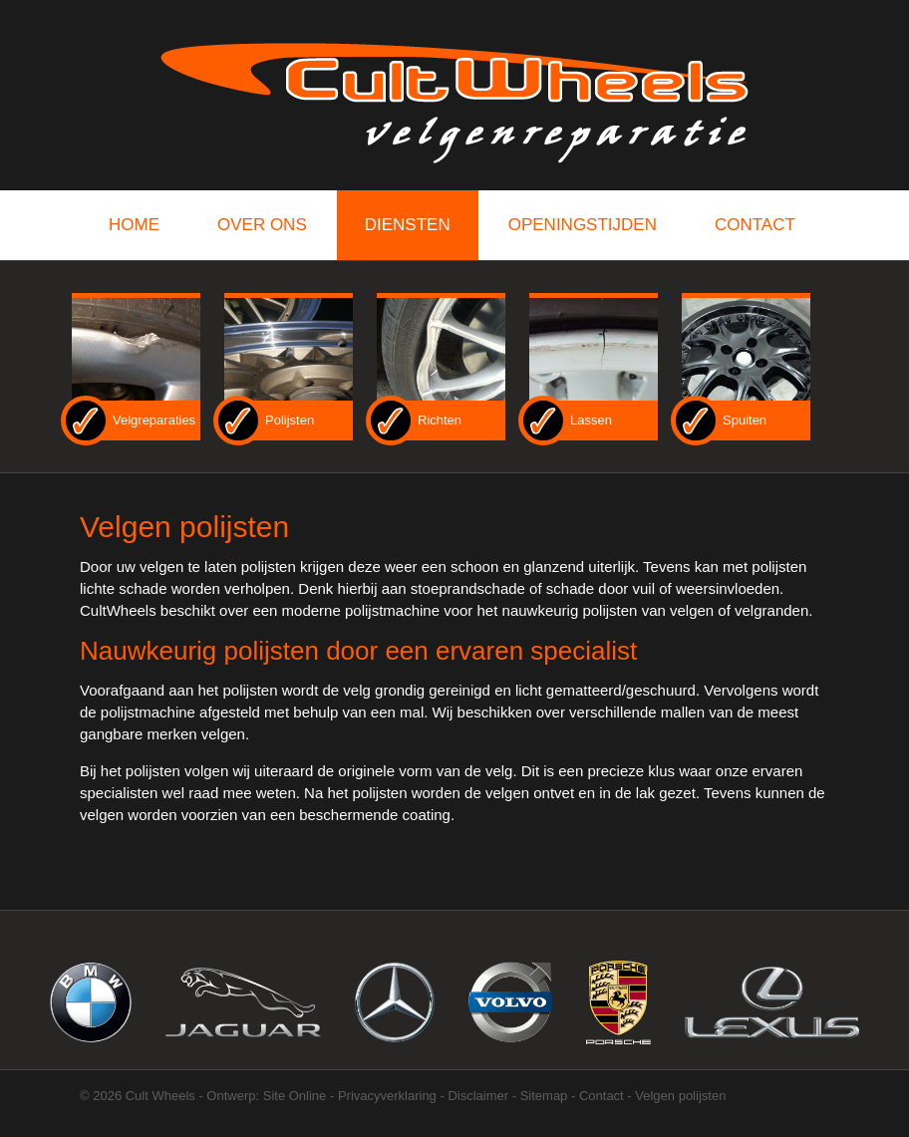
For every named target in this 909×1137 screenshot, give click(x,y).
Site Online (295, 1095)
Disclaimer (478, 1095)
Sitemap (544, 1095)
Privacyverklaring (387, 1095)
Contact (601, 1095)
